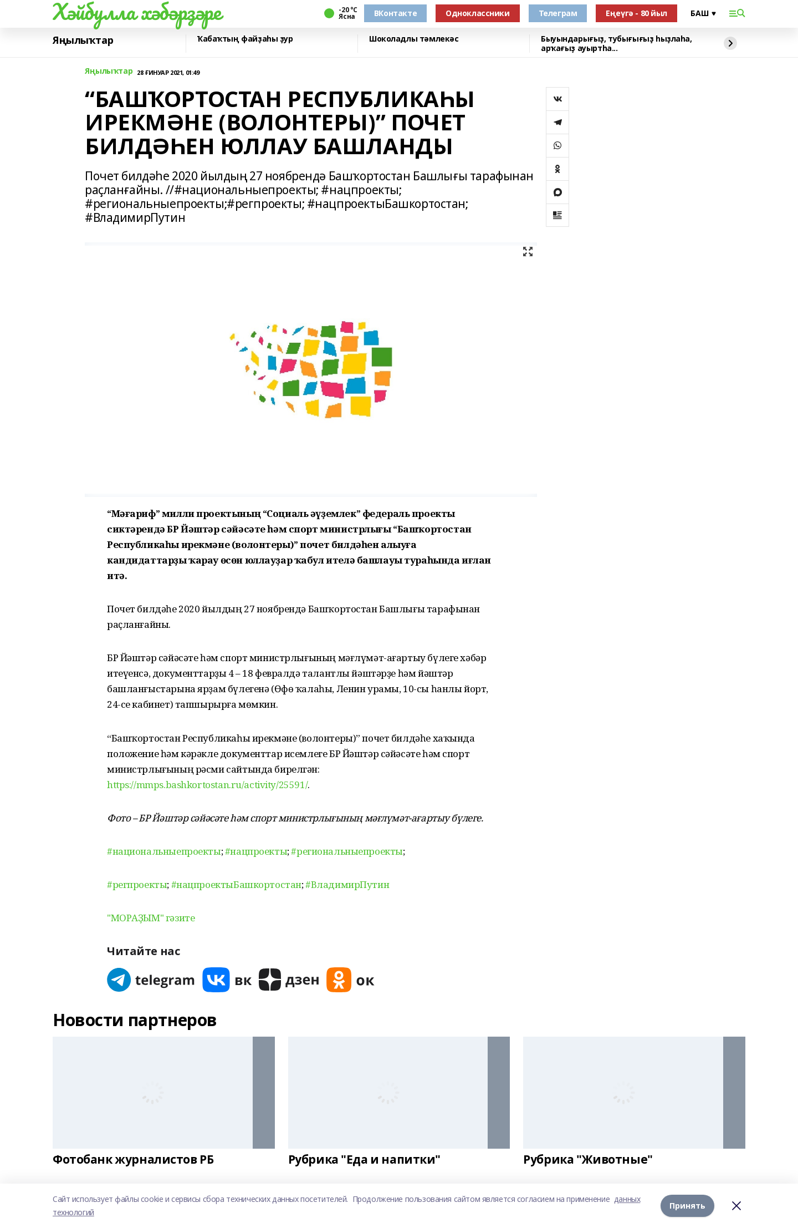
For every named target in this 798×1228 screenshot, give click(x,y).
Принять (687, 1205)
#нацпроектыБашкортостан (236, 884)
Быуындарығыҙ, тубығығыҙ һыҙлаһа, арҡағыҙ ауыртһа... (616, 43)
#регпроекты (137, 884)
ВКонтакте (395, 13)
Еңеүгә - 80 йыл (636, 13)
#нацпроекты (256, 851)
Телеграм (558, 13)
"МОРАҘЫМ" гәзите (151, 917)
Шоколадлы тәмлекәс (413, 39)
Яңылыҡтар (83, 40)
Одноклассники (478, 13)
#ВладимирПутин (347, 884)
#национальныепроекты (164, 851)
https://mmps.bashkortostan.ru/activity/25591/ (207, 784)
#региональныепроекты (347, 851)
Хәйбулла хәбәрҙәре (137, 12)
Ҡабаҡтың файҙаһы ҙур (245, 39)
